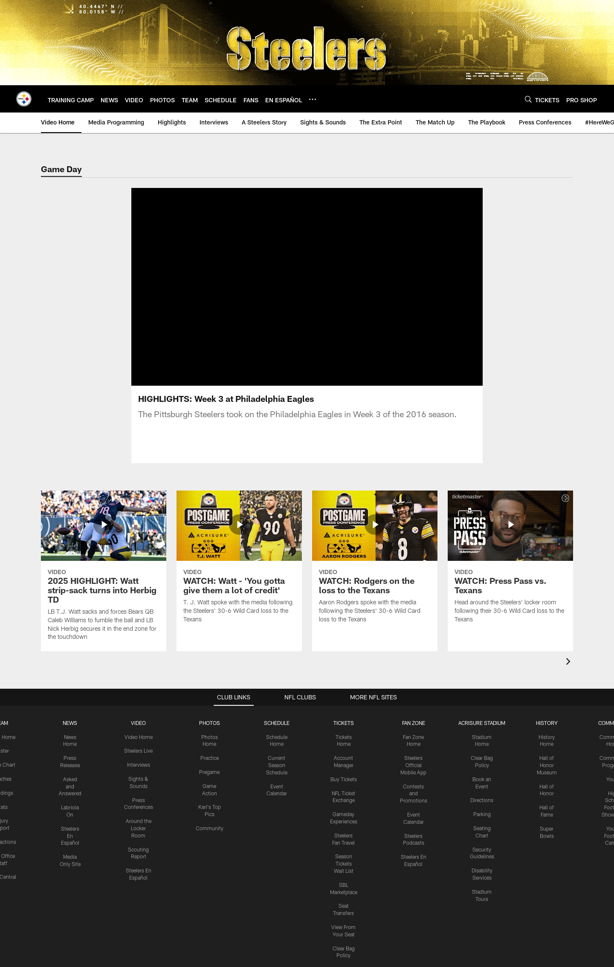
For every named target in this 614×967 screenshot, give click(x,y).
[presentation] (569, 662)
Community (209, 828)
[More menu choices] (312, 99)
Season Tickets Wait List (343, 863)
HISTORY (547, 723)
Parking (482, 814)
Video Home (139, 737)
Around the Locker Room (138, 828)
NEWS (70, 723)
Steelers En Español (70, 836)
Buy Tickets (343, 779)
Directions (481, 800)
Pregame (209, 772)
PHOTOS (209, 723)
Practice (209, 758)
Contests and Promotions (413, 793)
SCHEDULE (277, 723)
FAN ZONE (413, 723)
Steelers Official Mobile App (413, 765)
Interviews (138, 765)
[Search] (528, 99)
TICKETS (343, 723)
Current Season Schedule (276, 765)
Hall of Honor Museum (547, 765)
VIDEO (138, 723)
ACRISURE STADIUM (481, 723)
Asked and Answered (70, 786)
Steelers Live (138, 750)
